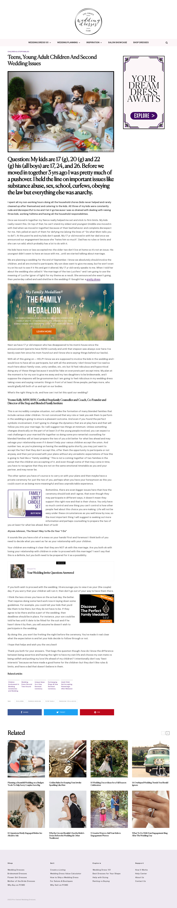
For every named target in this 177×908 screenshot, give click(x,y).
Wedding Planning (67, 42)
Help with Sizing (100, 877)
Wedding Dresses (16, 870)
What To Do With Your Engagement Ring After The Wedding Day (150, 834)
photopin (108, 151)
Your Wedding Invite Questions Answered (50, 573)
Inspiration (92, 42)
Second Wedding (35, 701)
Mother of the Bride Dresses (21, 881)
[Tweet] (61, 712)
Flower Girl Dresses (17, 877)
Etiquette (31, 570)
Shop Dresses (141, 42)
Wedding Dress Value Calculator (65, 874)
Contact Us (140, 881)
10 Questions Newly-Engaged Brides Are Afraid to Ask (25, 834)
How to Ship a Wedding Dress (64, 877)
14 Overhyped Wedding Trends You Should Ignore (150, 784)
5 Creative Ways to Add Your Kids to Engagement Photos (106, 834)
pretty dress (93, 279)
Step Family (50, 701)
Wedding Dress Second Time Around (26, 684)
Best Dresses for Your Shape (107, 874)
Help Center (141, 874)
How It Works (141, 870)
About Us (139, 877)
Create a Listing (58, 870)
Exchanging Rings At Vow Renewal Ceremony (53, 685)
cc (112, 151)
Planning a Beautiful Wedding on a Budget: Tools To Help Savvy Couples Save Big (26, 784)
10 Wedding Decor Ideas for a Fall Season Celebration (108, 784)
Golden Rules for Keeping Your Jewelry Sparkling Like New (65, 784)
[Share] (25, 712)
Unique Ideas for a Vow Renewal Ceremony (40, 685)
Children (20, 701)
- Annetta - (100, 151)
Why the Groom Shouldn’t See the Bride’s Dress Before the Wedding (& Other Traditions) (66, 835)
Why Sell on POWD (59, 885)
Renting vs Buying (101, 881)
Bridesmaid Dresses (17, 874)
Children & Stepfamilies (18, 52)
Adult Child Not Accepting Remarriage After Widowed (66, 685)
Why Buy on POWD (16, 885)
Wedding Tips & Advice (68, 701)
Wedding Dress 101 (38, 42)
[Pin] (97, 712)
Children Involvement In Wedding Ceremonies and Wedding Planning (13, 686)
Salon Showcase (117, 42)
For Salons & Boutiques (61, 881)
